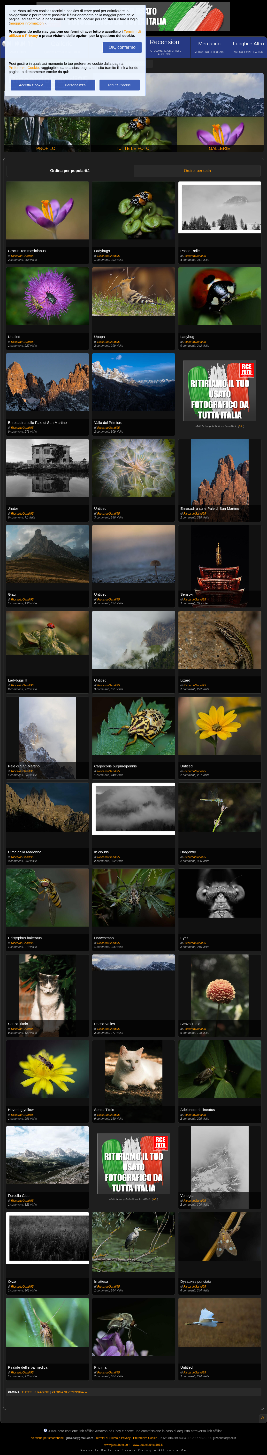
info (241, 426)
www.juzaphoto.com (117, 1445)
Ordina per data (197, 171)
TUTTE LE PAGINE (35, 1392)
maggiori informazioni (27, 23)
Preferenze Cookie (24, 68)
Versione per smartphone (47, 1438)
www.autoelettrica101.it (147, 1445)
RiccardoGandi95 (22, 256)
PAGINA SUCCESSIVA (69, 1392)
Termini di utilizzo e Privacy (113, 1438)
